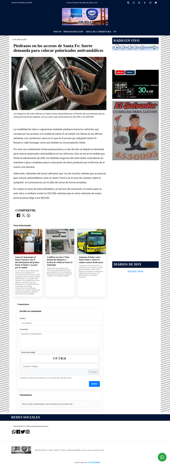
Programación (73, 32)
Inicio (57, 32)
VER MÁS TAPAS (135, 271)
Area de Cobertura (98, 32)
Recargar (93, 372)
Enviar (94, 384)
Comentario (24, 329)
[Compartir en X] (24, 215)
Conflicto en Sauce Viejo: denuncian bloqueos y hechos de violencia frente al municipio (59, 261)
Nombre (22, 318)
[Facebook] (145, 2)
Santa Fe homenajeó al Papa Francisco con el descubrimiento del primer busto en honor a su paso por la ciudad (27, 262)
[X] (139, 2)
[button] (128, 2)
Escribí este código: (28, 352)
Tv (115, 32)
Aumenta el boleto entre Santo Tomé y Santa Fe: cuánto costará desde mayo (91, 259)
